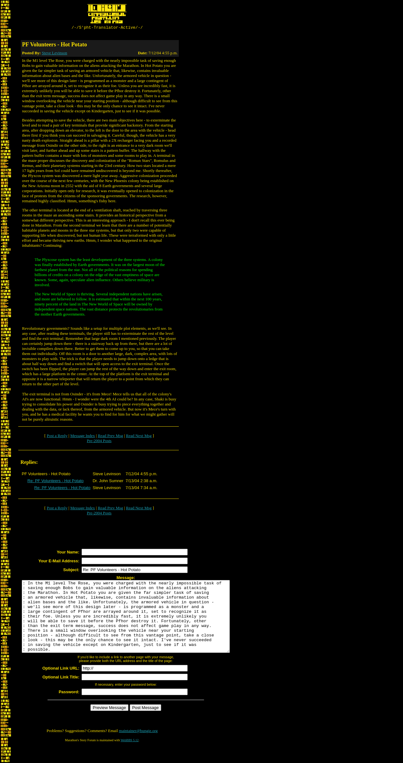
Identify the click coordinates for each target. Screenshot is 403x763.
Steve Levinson (54, 53)
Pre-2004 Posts (99, 441)
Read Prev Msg (110, 436)
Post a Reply (57, 436)
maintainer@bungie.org (138, 745)
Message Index (82, 436)
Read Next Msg (139, 436)
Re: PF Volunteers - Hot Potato (55, 481)
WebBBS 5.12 (130, 755)
